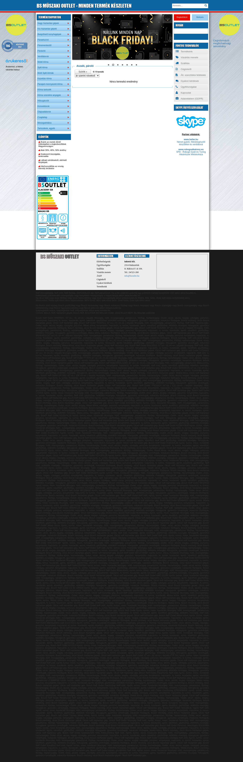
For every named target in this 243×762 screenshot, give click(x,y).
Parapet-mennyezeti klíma (50, 84)
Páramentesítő (44, 45)
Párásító (42, 51)
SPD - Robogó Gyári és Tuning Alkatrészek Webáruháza (191, 153)
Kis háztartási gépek (47, 28)
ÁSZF (99, 276)
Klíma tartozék (44, 89)
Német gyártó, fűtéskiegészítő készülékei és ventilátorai (191, 143)
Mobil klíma (43, 62)
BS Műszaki (59, 256)
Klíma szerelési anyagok (49, 95)
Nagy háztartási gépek (48, 23)
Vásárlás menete (187, 57)
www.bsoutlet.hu (129, 298)
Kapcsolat (183, 92)
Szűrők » (83, 72)
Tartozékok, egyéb (46, 128)
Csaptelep (42, 117)
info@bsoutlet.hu (131, 276)
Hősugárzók (43, 100)
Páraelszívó (43, 40)
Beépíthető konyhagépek (49, 34)
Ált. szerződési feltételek (191, 75)
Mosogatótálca (44, 123)
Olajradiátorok (44, 112)
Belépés (200, 17)
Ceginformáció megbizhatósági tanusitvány (222, 43)
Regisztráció (182, 17)
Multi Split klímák (46, 73)
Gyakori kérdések (187, 80)
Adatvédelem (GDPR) (189, 98)
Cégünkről (183, 69)
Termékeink (184, 51)
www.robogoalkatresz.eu (191, 149)
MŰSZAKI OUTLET (84, 6)
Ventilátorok (43, 56)
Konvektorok (43, 106)
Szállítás (183, 63)
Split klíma (42, 67)
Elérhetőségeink (103, 261)
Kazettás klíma (45, 78)
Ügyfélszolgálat (186, 86)
